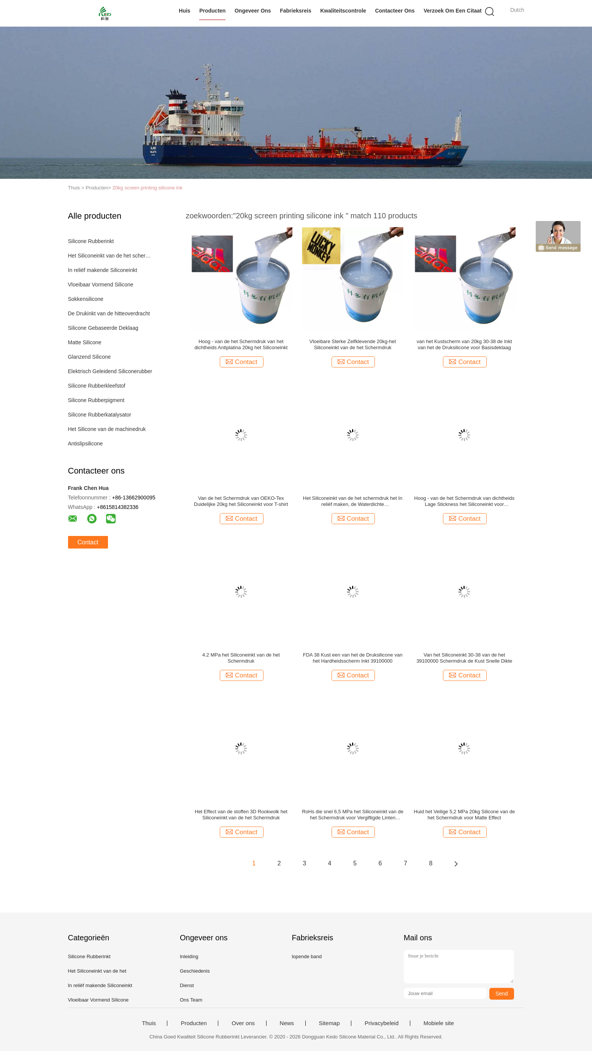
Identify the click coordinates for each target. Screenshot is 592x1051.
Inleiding (189, 956)
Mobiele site (439, 1023)
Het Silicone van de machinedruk (107, 429)
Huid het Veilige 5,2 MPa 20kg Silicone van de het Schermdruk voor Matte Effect (464, 814)
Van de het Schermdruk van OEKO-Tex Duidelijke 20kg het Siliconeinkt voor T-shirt (241, 501)
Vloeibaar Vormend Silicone (100, 284)
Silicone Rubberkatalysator (100, 415)
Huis (184, 11)
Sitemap (329, 1023)
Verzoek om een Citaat (453, 11)
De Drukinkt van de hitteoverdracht (109, 313)
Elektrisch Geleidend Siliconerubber (110, 371)
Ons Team (191, 1000)
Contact (88, 542)
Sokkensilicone (85, 299)
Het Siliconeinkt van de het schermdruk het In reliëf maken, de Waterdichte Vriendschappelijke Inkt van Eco (353, 501)
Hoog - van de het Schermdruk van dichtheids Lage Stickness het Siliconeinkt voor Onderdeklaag (464, 501)
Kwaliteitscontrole (343, 11)
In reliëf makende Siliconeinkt (102, 270)
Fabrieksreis (295, 11)
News (287, 1023)
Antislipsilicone (85, 443)
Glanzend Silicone (89, 357)
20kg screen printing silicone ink (148, 188)
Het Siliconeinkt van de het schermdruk (111, 256)
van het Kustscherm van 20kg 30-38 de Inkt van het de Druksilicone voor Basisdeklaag (464, 344)
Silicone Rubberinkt (91, 241)
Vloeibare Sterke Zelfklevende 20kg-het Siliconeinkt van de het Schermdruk (352, 344)
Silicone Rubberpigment (96, 400)
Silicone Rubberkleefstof (96, 386)
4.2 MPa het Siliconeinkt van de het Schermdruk (241, 658)
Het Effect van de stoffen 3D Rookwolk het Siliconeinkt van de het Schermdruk (241, 814)
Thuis (149, 1023)
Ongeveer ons (253, 11)
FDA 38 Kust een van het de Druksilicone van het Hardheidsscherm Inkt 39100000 (353, 658)
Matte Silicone (85, 342)
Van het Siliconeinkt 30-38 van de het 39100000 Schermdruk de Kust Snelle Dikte (464, 658)
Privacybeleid (381, 1023)
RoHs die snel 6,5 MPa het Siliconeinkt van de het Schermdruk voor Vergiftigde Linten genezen (352, 815)
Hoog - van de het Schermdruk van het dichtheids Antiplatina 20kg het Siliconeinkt (240, 344)
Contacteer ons (394, 11)
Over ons (243, 1023)
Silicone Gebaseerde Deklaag (103, 328)
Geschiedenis (195, 971)
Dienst (187, 985)
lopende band (307, 956)
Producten (212, 11)
